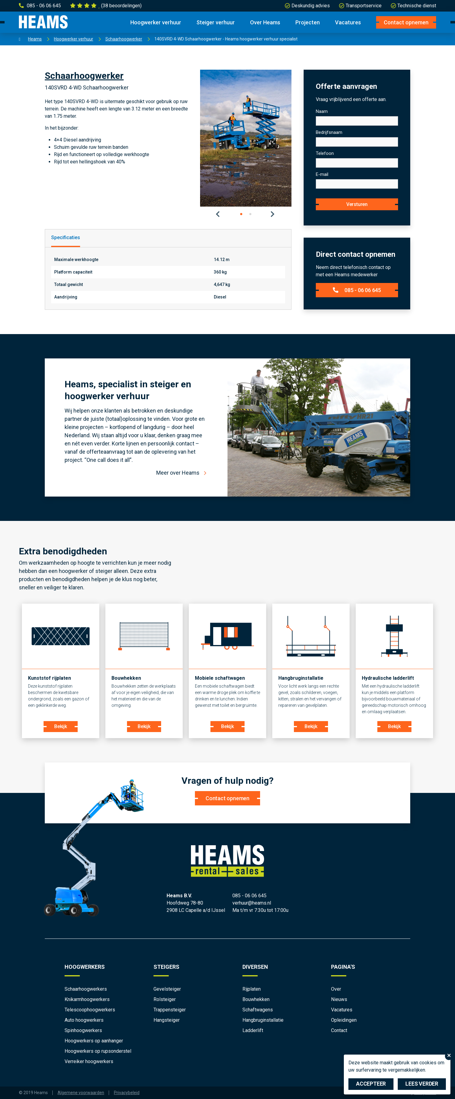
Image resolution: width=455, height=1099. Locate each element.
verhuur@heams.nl (251, 903)
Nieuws (339, 999)
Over (336, 989)
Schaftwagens (257, 1010)
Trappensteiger (169, 1010)
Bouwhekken (256, 999)
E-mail (322, 174)
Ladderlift (252, 1030)
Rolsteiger (164, 999)
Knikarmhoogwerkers (87, 999)
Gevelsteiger (167, 989)
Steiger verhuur (215, 22)
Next (273, 214)
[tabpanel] (245, 138)
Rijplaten (251, 989)
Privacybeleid (126, 1092)
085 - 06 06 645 (357, 290)
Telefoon (325, 153)
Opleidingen (344, 1020)
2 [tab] (250, 214)
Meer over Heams (177, 472)
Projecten (307, 22)
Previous (218, 214)
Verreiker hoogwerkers (89, 1061)
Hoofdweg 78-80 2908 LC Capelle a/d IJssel (196, 906)
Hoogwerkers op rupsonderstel (98, 1051)
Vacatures (348, 22)
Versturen (357, 204)
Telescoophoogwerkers (90, 1010)
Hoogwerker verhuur (155, 22)
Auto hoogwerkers (84, 1020)
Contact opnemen (406, 22)
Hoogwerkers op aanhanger (94, 1041)
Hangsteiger (166, 1020)
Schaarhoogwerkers (86, 989)
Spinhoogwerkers (83, 1030)
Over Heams (265, 22)
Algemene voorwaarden (81, 1092)
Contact (339, 1030)
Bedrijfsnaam (329, 132)
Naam (322, 111)
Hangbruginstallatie (263, 1020)
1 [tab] (241, 214)
